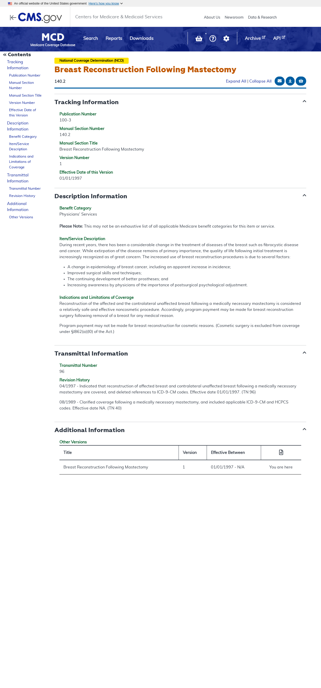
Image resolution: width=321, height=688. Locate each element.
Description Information (17, 126)
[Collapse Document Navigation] (17, 55)
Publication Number (24, 75)
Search (90, 38)
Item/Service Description (19, 146)
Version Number (22, 103)
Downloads (141, 38)
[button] (213, 39)
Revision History (22, 196)
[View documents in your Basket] (199, 40)
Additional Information (17, 207)
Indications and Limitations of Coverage (21, 162)
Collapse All (260, 81)
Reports (114, 38)
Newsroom (234, 17)
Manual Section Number (21, 85)
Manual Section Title (25, 95)
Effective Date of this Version (22, 112)
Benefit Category (23, 137)
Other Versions (21, 217)
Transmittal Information (18, 178)
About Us (212, 17)
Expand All (236, 81)
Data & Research (262, 17)
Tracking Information (17, 65)
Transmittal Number (25, 188)
